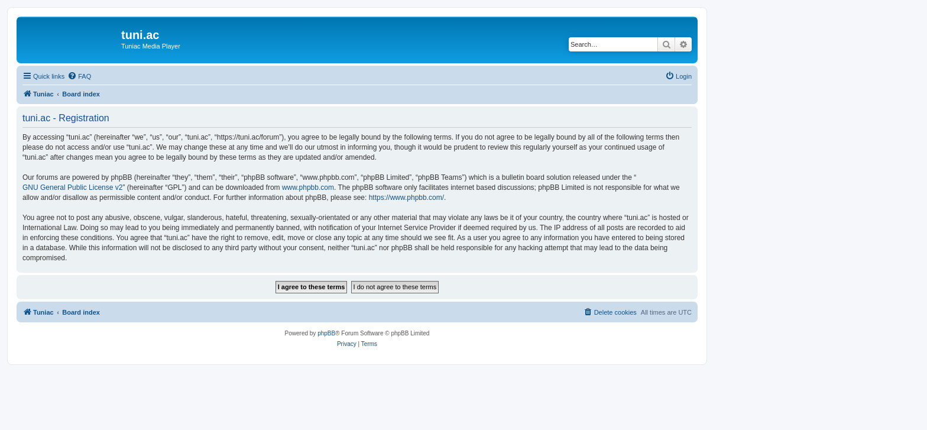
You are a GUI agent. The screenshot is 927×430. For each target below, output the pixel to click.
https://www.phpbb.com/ (406, 197)
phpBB (326, 333)
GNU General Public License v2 (72, 187)
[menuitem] (79, 76)
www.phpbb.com (308, 187)
